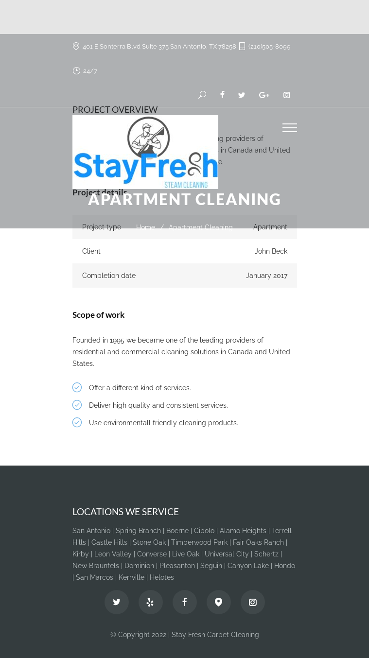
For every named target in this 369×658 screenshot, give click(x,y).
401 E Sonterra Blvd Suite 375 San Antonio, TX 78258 (159, 46)
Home (145, 227)
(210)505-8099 (269, 46)
